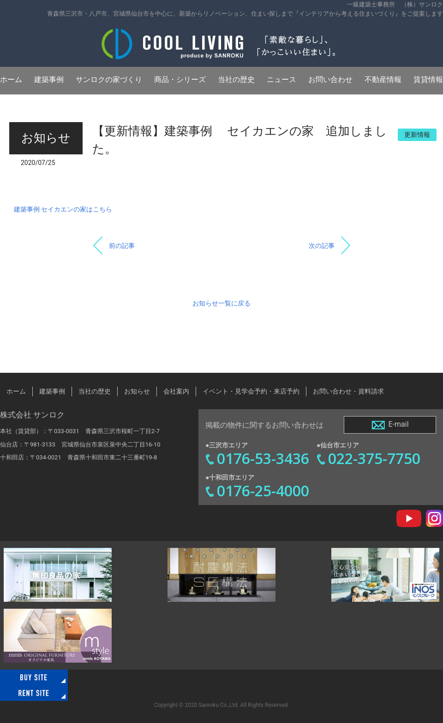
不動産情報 (383, 79)
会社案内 (176, 391)
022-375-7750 (374, 458)
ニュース (281, 79)
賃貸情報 (428, 79)
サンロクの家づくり (109, 79)
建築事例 (49, 79)
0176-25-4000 (263, 490)
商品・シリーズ (180, 79)
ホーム (11, 79)
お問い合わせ (330, 79)
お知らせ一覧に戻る (221, 303)
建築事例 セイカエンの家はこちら (63, 209)
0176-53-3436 (263, 458)
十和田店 (12, 457)
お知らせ (137, 391)
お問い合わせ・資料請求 (348, 391)
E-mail (389, 425)
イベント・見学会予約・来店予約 (251, 391)
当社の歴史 (236, 79)
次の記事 (322, 245)
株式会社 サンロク (32, 414)
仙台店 (9, 444)
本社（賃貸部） (21, 431)
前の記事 (122, 245)
